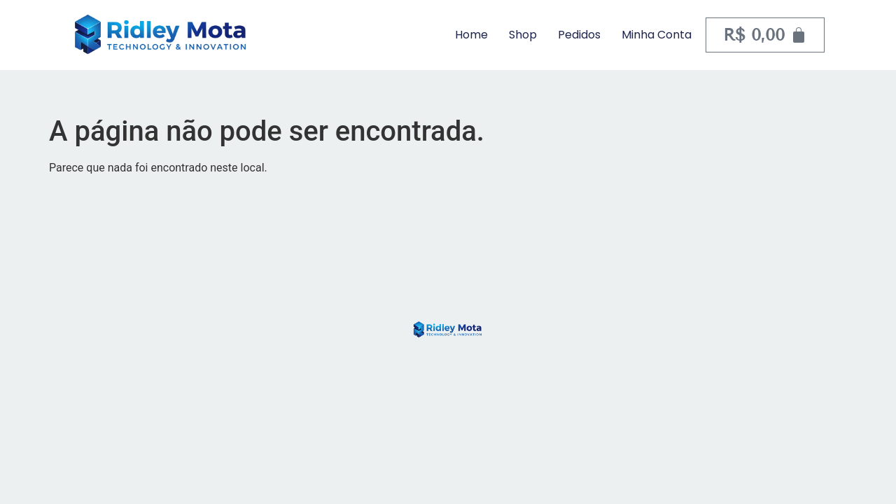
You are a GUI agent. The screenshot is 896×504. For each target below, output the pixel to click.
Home (471, 35)
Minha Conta (657, 35)
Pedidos (579, 35)
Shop (523, 35)
